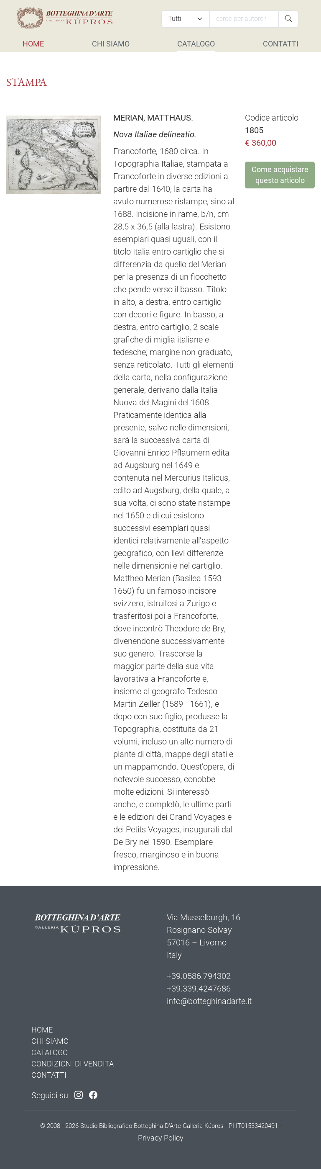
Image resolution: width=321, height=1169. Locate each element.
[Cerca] (244, 19)
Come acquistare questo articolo (280, 175)
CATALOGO (196, 43)
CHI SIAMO (111, 43)
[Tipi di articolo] (185, 19)
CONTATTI (280, 43)
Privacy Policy (160, 1137)
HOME (33, 43)
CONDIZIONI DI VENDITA (72, 1063)
